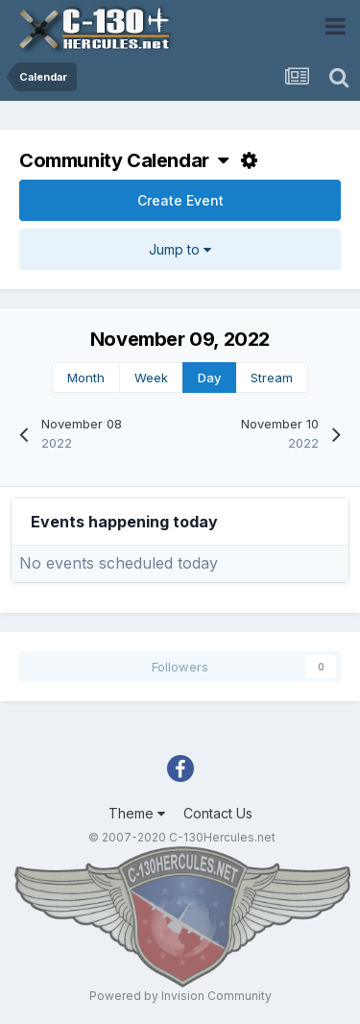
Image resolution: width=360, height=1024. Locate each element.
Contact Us (217, 813)
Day (209, 377)
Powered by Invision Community (180, 995)
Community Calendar (123, 160)
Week (151, 377)
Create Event (180, 200)
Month (86, 377)
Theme (136, 813)
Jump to (180, 249)
